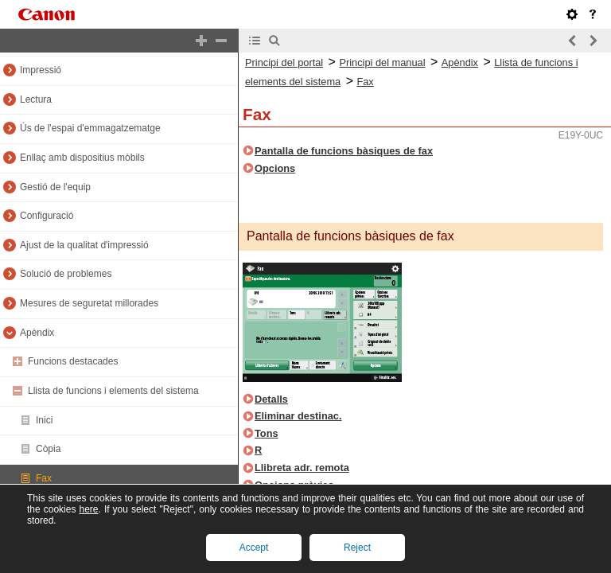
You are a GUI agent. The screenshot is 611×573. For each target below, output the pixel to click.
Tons (266, 433)
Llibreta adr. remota (302, 468)
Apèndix (37, 332)
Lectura (36, 99)
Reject (357, 547)
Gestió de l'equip (55, 187)
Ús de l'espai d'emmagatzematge (90, 128)
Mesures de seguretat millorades (89, 303)
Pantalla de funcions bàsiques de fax (344, 151)
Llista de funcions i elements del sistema (113, 390)
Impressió (40, 70)
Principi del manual (382, 62)
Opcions (275, 168)
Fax (44, 478)
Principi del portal (284, 62)
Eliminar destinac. (298, 416)
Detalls (271, 399)
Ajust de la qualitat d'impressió (84, 245)
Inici (44, 420)
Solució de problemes (65, 273)
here (88, 509)
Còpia (48, 448)
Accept (254, 547)
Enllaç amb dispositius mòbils (82, 157)
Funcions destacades (73, 361)
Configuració (46, 215)
